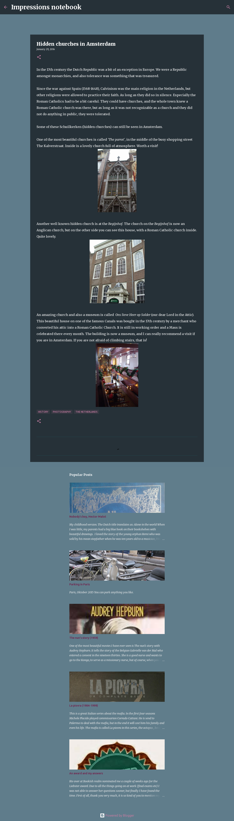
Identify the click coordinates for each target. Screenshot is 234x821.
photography (62, 411)
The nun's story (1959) (83, 637)
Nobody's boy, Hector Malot (87, 516)
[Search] (87, 7)
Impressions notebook (46, 7)
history (43, 411)
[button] (39, 57)
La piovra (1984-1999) (83, 705)
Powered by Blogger (117, 815)
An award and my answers (86, 773)
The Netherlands (86, 411)
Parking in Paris (79, 584)
